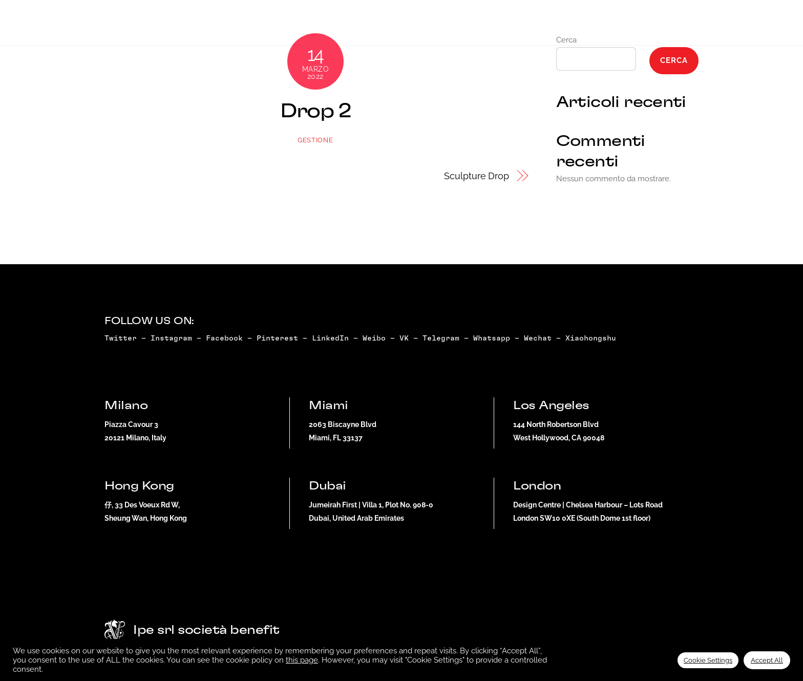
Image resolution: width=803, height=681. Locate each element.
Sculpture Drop (476, 176)
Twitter (120, 338)
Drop (290, 26)
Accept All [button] (767, 660)
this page (302, 659)
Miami (631, 26)
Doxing (422, 26)
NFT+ (329, 26)
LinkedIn (330, 338)
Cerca (674, 60)
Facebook (224, 338)
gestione (315, 140)
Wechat (538, 338)
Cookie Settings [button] (708, 660)
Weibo (374, 338)
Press (523, 26)
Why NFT (474, 26)
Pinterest (277, 338)
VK (404, 338)
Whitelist (577, 26)
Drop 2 (315, 111)
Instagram (171, 338)
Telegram (440, 338)
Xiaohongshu (593, 338)
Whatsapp (491, 338)
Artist (372, 26)
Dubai (675, 26)
